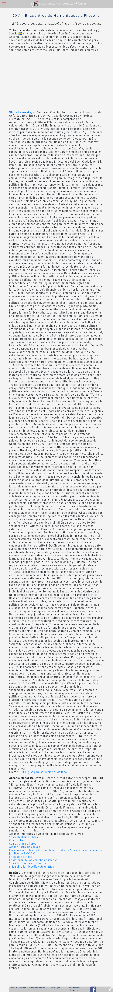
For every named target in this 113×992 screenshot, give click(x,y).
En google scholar (21, 856)
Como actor (16, 840)
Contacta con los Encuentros (74, 989)
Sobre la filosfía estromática (27, 863)
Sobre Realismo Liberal (24, 837)
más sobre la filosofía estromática (31, 866)
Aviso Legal (55, 988)
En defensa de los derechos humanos (33, 860)
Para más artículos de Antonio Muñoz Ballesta (39, 850)
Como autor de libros (22, 843)
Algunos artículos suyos (24, 846)
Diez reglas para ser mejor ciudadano (43, 772)
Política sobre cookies (37, 988)
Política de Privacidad (18, 988)
